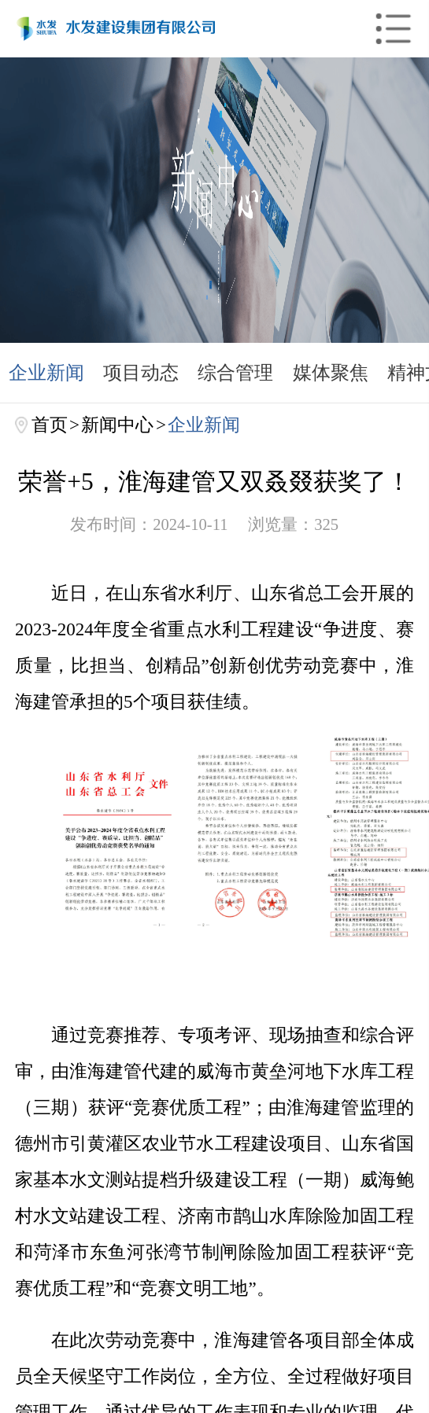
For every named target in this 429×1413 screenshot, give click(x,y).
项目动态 (141, 372)
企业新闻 (46, 372)
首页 (49, 424)
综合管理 (235, 372)
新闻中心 (117, 424)
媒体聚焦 (330, 372)
